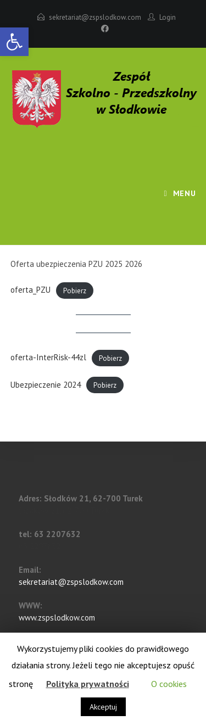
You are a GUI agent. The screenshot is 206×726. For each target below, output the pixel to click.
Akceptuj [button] (103, 707)
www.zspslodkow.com (57, 617)
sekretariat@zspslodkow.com (95, 17)
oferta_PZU (30, 289)
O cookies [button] (169, 683)
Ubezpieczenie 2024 (45, 384)
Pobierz (74, 290)
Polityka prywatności (87, 683)
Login (167, 17)
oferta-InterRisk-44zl (48, 357)
